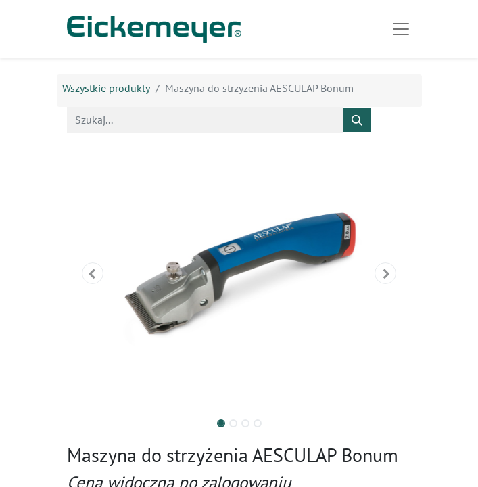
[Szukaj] (357, 120)
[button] (93, 273)
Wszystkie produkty (106, 88)
